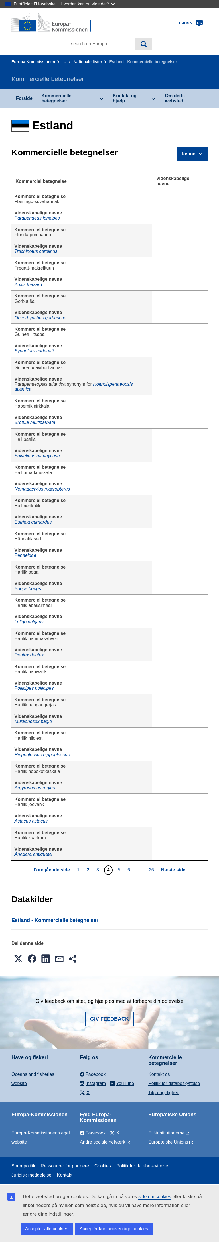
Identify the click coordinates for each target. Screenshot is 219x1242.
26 (152, 869)
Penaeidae (25, 555)
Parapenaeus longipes (37, 218)
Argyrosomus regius (35, 787)
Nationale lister (88, 61)
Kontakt (64, 1175)
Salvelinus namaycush (37, 455)
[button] (18, 958)
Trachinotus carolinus (36, 251)
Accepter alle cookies (46, 1228)
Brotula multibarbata (35, 422)
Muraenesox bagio (33, 721)
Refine (189, 153)
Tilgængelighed (163, 1092)
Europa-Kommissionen (33, 61)
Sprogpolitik (23, 1166)
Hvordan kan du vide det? (88, 3)
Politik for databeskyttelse (174, 1083)
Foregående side (52, 869)
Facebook (93, 1133)
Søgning (143, 44)
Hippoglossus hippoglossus (42, 754)
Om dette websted (175, 98)
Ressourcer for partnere (65, 1166)
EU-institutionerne (166, 1133)
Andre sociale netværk (102, 1142)
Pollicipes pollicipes (34, 688)
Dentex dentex (29, 654)
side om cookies (154, 1196)
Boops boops (28, 588)
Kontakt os (159, 1074)
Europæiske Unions (168, 1142)
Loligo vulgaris (29, 621)
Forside (24, 98)
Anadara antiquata (33, 854)
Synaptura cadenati (34, 350)
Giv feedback (109, 1019)
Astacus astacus (31, 821)
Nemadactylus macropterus (42, 489)
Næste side (173, 869)
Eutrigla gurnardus (33, 522)
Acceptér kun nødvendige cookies (114, 1228)
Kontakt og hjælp (125, 98)
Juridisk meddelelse (31, 1175)
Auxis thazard (28, 284)
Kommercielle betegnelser (57, 98)
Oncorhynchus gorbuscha (40, 317)
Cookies (102, 1166)
